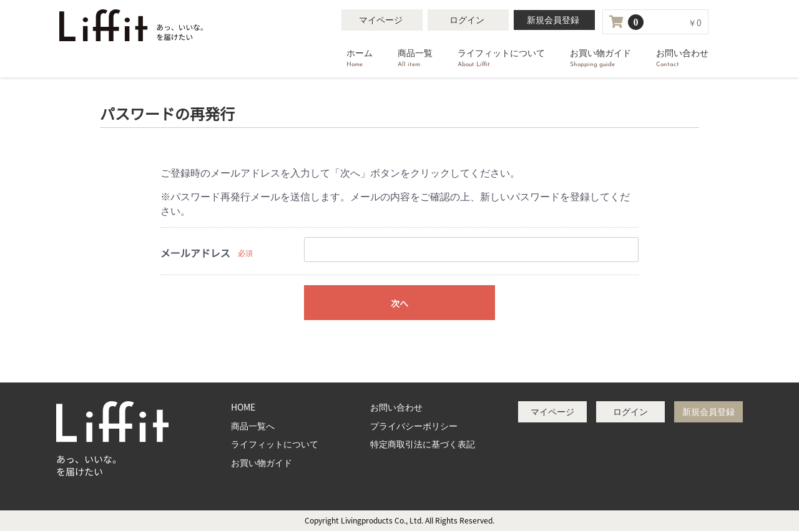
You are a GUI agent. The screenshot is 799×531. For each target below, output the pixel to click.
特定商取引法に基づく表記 (422, 443)
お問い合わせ (682, 58)
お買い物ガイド (600, 58)
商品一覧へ (253, 425)
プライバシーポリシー (414, 425)
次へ (399, 303)
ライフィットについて (501, 58)
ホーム (359, 58)
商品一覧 (415, 58)
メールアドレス (195, 253)
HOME (243, 407)
